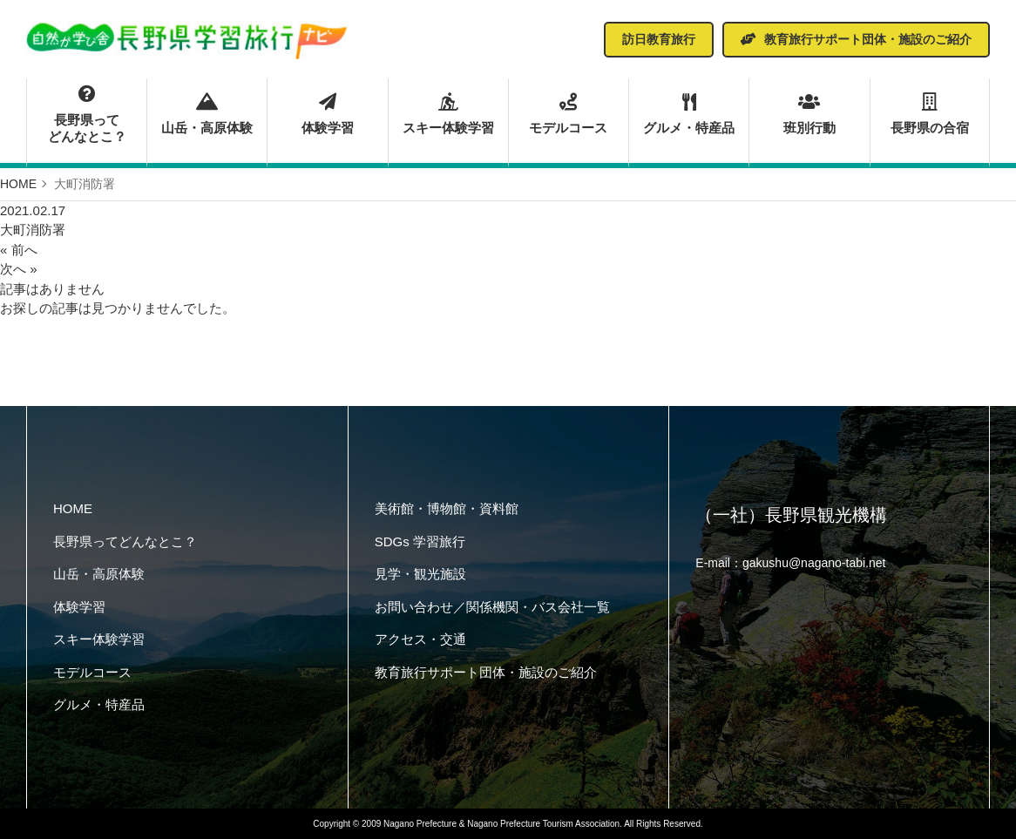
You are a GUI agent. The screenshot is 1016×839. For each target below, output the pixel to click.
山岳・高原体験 (207, 114)
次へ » (18, 268)
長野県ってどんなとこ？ (86, 115)
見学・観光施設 (420, 573)
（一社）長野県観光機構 (791, 514)
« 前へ (18, 249)
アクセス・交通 (420, 639)
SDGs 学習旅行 (420, 541)
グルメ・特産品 (688, 114)
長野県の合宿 (929, 114)
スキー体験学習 (448, 114)
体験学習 (327, 114)
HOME (72, 508)
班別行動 (809, 114)
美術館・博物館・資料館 (446, 508)
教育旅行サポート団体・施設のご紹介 (486, 672)
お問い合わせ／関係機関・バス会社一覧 (492, 606)
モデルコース (568, 114)
